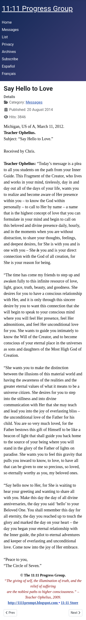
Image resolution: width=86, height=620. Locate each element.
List (5, 37)
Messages (10, 29)
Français (9, 73)
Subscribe (10, 59)
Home (7, 22)
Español (8, 66)
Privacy (8, 44)
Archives (9, 51)
